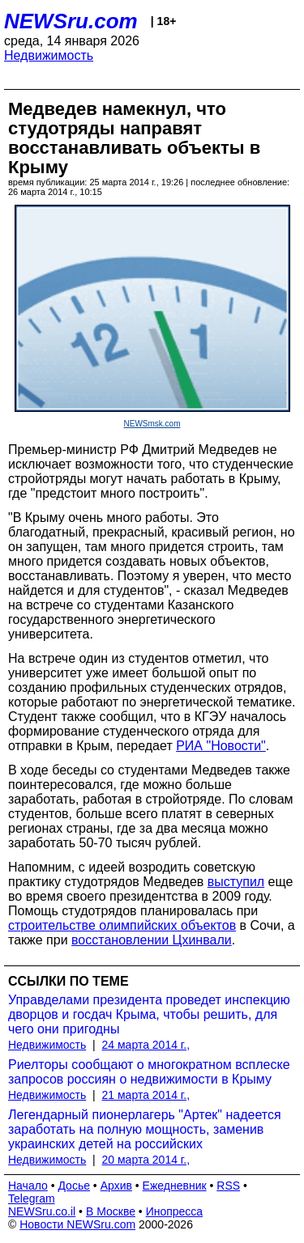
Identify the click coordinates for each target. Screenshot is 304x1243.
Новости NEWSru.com (77, 1224)
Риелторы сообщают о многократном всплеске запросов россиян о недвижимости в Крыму (149, 1072)
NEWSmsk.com (152, 423)
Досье (74, 1185)
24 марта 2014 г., (146, 1044)
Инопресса (174, 1211)
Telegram (31, 1198)
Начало (28, 1185)
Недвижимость (48, 55)
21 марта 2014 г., (146, 1094)
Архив (116, 1185)
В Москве (110, 1211)
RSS (228, 1185)
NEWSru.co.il (41, 1211)
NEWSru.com (71, 21)
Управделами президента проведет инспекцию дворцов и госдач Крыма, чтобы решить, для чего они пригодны (149, 1014)
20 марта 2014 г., (146, 1159)
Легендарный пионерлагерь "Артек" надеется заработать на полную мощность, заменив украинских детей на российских (144, 1129)
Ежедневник (175, 1185)
